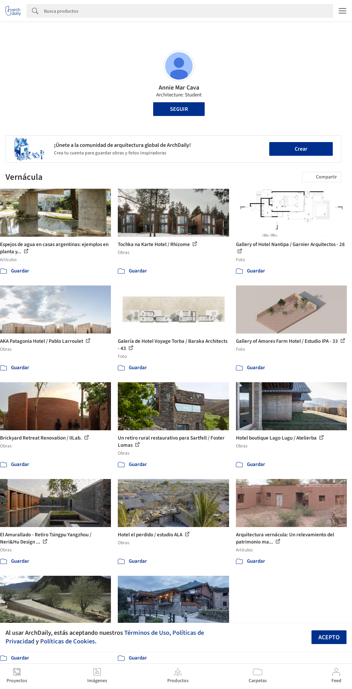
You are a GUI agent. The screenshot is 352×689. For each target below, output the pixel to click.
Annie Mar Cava (179, 87)
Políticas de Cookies (67, 641)
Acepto (329, 637)
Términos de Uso (146, 632)
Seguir (179, 109)
